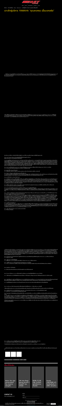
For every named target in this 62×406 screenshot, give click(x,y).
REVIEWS (35, 5)
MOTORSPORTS (30, 5)
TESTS (39, 5)
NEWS (26, 5)
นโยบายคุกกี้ (12, 404)
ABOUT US (24, 397)
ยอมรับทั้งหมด (53, 403)
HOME (23, 5)
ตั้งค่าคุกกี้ (48, 403)
